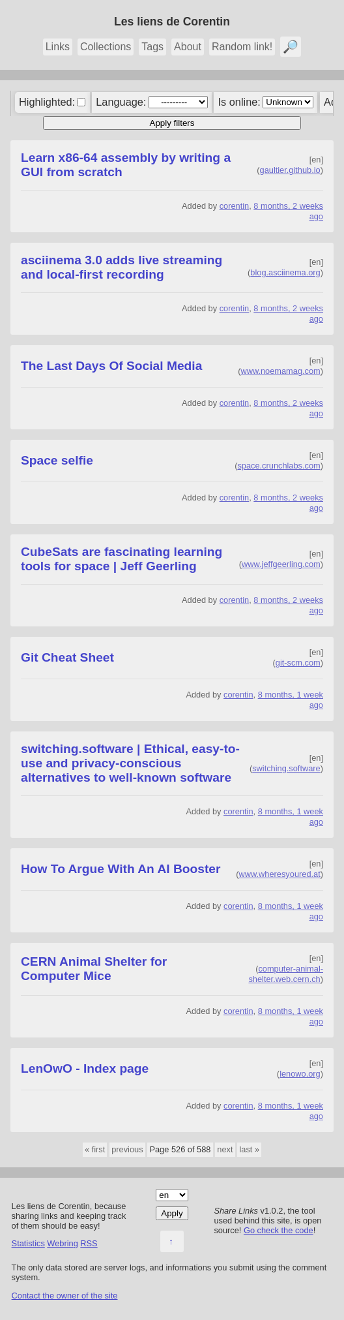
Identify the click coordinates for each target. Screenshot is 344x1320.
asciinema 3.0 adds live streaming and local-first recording (121, 267)
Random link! (242, 46)
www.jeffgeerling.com (281, 564)
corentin (235, 206)
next (225, 1149)
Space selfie (57, 460)
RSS (88, 1243)
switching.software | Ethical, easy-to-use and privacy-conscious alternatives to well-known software (130, 763)
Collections (105, 46)
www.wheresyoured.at (280, 874)
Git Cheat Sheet (67, 657)
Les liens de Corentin (172, 21)
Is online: (239, 102)
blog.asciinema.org (285, 272)
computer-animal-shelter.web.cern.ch (285, 974)
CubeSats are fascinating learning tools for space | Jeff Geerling (121, 559)
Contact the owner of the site (65, 1295)
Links (58, 46)
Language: (121, 102)
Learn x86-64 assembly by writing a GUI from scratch (126, 165)
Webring (62, 1243)
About (187, 46)
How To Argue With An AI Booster (120, 869)
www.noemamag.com (280, 371)
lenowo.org (300, 1074)
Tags (152, 46)
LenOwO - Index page (85, 1068)
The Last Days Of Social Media (111, 366)
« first (95, 1149)
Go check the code (278, 1230)
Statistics (28, 1243)
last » (249, 1149)
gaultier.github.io (290, 170)
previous (127, 1149)
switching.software (286, 768)
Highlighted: (47, 102)
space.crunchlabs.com (278, 465)
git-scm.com (298, 663)
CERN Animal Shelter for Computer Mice (94, 969)
